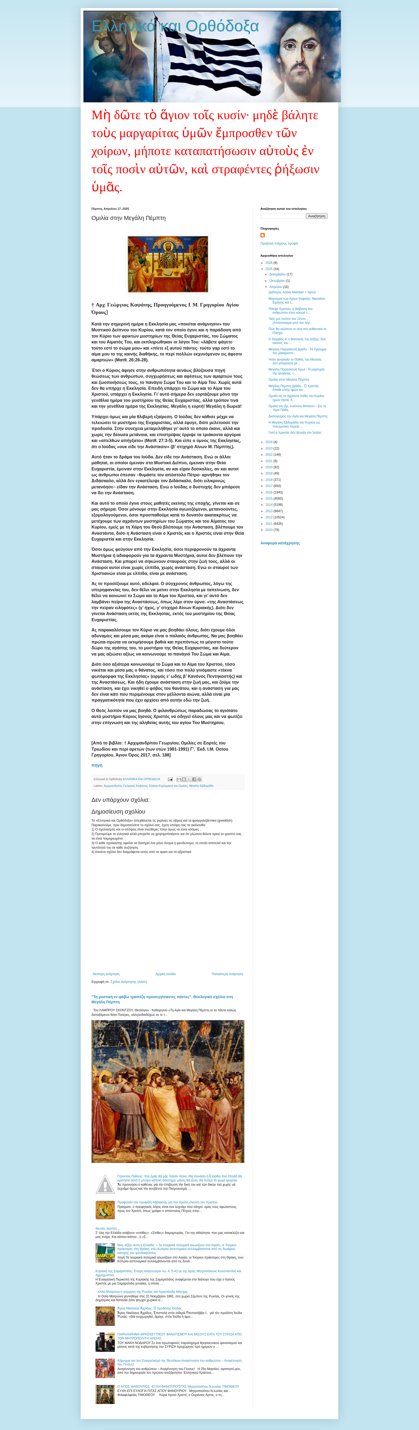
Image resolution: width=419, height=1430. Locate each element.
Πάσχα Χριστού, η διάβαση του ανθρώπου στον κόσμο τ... (291, 311)
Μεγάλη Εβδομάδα (201, 785)
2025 (270, 269)
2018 (270, 480)
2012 (270, 517)
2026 (270, 263)
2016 (270, 492)
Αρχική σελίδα (166, 974)
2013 (270, 511)
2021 (270, 461)
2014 (270, 505)
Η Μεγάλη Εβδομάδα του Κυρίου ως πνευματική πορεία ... (294, 424)
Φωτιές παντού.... (107, 1228)
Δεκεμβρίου (278, 274)
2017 (270, 486)
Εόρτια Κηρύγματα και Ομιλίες (168, 785)
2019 (270, 473)
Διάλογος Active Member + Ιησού (292, 292)
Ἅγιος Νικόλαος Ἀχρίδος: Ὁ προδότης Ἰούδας (149, 1308)
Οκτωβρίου (277, 281)
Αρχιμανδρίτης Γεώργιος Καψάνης (126, 785)
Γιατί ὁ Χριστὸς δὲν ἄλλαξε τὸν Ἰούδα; (295, 433)
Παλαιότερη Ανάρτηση (227, 974)
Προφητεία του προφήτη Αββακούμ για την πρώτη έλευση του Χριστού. (167, 1202)
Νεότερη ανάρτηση (106, 974)
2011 (270, 524)
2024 (270, 442)
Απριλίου (276, 287)
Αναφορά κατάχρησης (280, 543)
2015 (270, 498)
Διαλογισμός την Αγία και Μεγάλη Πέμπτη (298, 416)
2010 (270, 530)
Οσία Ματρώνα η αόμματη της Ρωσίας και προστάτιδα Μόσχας (143, 1292)
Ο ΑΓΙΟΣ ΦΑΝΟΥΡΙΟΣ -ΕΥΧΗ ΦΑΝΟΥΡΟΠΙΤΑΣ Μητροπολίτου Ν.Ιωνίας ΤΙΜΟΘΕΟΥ (178, 1386)
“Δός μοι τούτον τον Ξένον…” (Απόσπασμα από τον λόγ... (290, 320)
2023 (270, 448)
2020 (270, 467)
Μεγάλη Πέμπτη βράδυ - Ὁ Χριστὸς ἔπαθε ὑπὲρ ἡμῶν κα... (294, 388)
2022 (270, 454)
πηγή (96, 765)
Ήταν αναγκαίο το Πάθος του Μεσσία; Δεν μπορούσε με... (295, 361)
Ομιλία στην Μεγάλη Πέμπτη (289, 379)
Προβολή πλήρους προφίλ (279, 243)
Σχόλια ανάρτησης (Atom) (129, 982)
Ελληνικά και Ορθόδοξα (175, 26)
